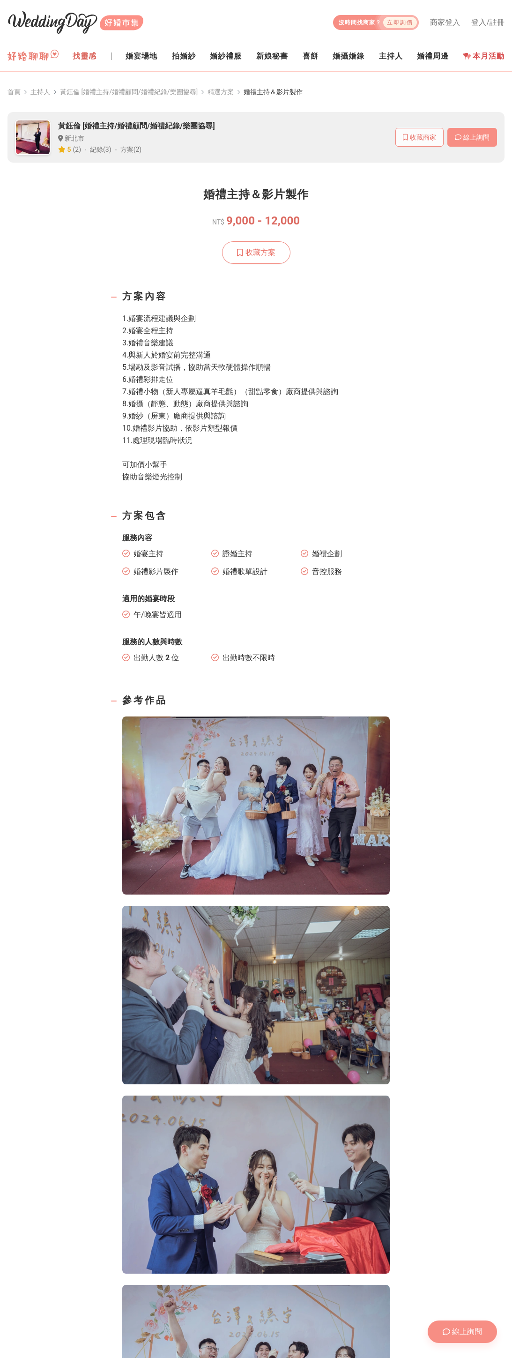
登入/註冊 (488, 22)
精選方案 (221, 92)
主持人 (40, 92)
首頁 (14, 92)
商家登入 (445, 22)
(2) (77, 149)
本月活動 (484, 56)
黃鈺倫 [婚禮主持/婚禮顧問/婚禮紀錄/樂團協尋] (129, 92)
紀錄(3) (100, 149)
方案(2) (131, 149)
